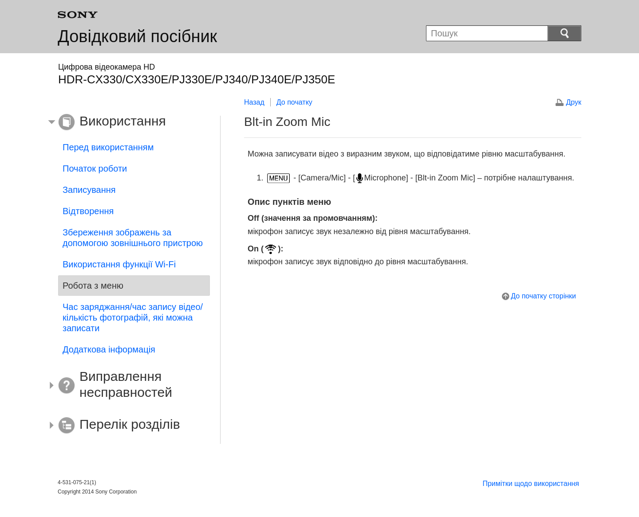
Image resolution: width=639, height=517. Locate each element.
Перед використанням (108, 147)
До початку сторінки (543, 296)
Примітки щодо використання (530, 483)
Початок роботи (95, 168)
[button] (127, 122)
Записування (89, 190)
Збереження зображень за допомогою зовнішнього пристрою (133, 237)
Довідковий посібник (137, 36)
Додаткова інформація (109, 349)
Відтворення (88, 211)
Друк (573, 102)
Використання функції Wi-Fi (119, 264)
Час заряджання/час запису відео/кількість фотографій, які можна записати (133, 317)
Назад (254, 102)
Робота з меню (93, 285)
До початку (294, 102)
